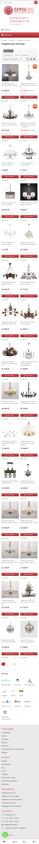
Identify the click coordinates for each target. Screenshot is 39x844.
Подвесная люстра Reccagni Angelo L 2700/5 (9, 84)
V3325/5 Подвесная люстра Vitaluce (8, 164)
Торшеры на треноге (9, 803)
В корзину (9, 97)
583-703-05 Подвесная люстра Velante (27, 323)
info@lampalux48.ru (11, 825)
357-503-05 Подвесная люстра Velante (27, 283)
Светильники (6, 764)
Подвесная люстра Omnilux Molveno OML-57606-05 (27, 443)
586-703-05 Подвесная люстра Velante (9, 283)
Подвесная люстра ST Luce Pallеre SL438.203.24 (28, 243)
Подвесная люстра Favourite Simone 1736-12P (10, 521)
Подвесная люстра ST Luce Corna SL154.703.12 (28, 601)
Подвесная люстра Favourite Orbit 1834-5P (9, 641)
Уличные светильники (9, 781)
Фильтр (8, 51)
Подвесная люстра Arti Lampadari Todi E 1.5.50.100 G (28, 85)
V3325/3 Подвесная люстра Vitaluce (8, 243)
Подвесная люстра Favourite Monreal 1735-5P (10, 561)
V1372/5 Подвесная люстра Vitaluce (26, 164)
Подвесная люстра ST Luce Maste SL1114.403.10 (28, 402)
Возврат (5, 742)
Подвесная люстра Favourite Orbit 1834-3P (27, 641)
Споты (4, 771)
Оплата (4, 736)
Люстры (4, 761)
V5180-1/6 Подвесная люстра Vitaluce (8, 203)
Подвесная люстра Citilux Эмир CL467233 (10, 482)
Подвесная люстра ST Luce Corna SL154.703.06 (9, 124)
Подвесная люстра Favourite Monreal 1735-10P (9, 602)
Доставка (5, 739)
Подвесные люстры (8, 793)
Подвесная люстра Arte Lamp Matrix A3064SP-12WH (9, 443)
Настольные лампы (8, 778)
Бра (3, 768)
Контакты (5, 746)
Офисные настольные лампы (12, 799)
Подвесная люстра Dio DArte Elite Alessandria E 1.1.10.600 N (28, 125)
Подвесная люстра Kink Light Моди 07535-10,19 (9, 323)
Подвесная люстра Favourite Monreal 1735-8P (28, 521)
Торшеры (5, 774)
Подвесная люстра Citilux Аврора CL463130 (28, 203)
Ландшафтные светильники (11, 806)
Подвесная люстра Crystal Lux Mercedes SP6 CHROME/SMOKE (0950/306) (28, 363)
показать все (6, 719)
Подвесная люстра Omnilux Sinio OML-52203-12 (10, 363)
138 (14, 664)
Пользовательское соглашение (13, 749)
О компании (6, 733)
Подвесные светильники (10, 796)
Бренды (4, 752)
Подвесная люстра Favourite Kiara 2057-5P (27, 482)
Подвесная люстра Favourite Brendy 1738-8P (10, 402)
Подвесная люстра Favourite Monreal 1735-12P (27, 562)
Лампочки (5, 784)
